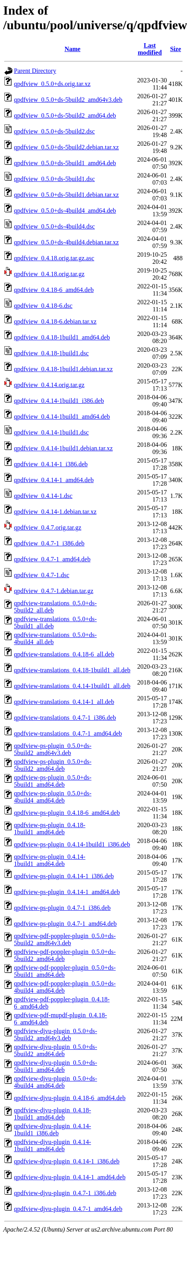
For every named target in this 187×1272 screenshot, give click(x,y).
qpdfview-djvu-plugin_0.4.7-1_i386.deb (65, 1193)
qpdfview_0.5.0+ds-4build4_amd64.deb (65, 210)
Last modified (150, 49)
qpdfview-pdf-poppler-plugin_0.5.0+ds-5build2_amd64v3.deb (65, 939)
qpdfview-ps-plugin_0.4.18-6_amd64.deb (67, 812)
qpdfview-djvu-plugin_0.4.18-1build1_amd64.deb (52, 1114)
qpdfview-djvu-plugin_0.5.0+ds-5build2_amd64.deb (55, 1050)
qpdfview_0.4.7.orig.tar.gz (47, 527)
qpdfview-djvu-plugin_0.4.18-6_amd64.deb (69, 1098)
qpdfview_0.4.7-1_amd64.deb (52, 559)
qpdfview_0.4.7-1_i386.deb (49, 543)
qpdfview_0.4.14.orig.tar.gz (49, 384)
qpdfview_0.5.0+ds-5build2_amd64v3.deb (68, 99)
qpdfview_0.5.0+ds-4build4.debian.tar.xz (66, 242)
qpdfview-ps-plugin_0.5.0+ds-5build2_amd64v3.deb (53, 749)
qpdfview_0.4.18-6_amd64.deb (54, 289)
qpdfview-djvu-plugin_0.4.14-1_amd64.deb (69, 1177)
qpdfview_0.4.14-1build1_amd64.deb (62, 416)
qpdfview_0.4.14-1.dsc (43, 495)
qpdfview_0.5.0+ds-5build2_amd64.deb (65, 115)
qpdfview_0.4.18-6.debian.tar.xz (55, 321)
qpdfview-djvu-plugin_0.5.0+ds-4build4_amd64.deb (55, 1082)
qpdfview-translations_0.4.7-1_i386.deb (65, 717)
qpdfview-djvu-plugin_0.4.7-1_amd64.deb (68, 1208)
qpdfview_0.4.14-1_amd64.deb (54, 480)
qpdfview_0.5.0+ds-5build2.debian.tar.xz (66, 147)
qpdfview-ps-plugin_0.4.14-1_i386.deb (64, 876)
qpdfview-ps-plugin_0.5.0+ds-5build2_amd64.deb (53, 765)
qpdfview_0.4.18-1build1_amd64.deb (62, 337)
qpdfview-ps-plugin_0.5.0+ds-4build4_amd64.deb (53, 797)
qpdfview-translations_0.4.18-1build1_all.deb (72, 670)
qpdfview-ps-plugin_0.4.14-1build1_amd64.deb (50, 860)
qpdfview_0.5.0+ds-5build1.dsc (54, 178)
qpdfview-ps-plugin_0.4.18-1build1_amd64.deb (50, 828)
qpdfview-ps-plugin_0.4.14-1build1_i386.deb (72, 844)
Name (72, 49)
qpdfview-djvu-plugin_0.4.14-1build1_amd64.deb (52, 1145)
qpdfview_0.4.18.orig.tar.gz (49, 274)
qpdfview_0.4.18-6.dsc (43, 305)
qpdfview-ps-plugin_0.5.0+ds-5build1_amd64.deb (53, 781)
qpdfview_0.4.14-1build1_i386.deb (59, 400)
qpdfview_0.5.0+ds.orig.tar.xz (52, 83)
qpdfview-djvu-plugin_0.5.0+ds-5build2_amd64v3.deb (55, 1034)
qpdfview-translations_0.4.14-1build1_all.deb (72, 686)
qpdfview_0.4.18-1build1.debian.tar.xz (63, 369)
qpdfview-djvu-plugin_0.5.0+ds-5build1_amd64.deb (55, 1066)
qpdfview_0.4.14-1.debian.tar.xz (55, 511)
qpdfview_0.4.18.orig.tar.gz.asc (54, 258)
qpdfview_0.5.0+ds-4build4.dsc (54, 226)
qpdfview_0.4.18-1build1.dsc (51, 353)
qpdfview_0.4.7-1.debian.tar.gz (54, 590)
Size (175, 49)
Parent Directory (35, 70)
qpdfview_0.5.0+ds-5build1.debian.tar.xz (66, 194)
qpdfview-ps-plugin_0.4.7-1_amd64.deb (65, 923)
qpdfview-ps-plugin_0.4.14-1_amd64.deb (67, 892)
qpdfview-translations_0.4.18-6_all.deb (64, 654)
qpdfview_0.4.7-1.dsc (41, 575)
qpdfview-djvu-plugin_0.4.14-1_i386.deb (66, 1161)
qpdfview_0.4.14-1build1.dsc (51, 432)
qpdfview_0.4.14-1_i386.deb (51, 464)
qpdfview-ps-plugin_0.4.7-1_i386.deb (62, 907)
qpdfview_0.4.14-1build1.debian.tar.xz (63, 448)
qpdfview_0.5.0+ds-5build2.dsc (54, 131)
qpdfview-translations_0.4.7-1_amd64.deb (68, 733)
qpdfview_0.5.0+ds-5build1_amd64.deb (65, 163)
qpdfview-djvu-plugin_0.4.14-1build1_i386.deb (52, 1130)
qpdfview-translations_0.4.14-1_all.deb (64, 701)
